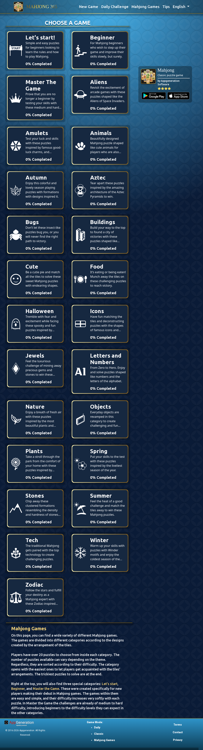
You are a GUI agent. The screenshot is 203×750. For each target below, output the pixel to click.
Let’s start (110, 684)
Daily (97, 727)
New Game (88, 6)
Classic (98, 733)
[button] (181, 6)
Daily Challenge (115, 6)
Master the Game (46, 688)
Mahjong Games (145, 6)
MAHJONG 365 (41, 6)
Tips (166, 6)
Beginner (18, 688)
